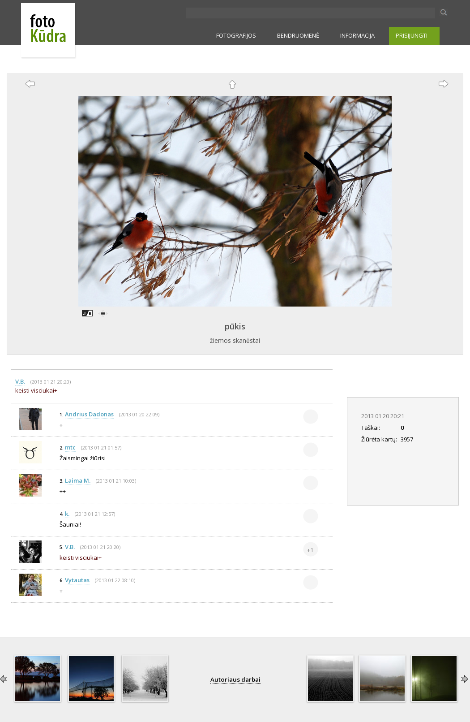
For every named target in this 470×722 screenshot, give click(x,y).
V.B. (20, 381)
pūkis (235, 326)
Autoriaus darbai (235, 679)
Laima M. (77, 480)
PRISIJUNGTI (411, 35)
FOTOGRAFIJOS (236, 35)
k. (67, 514)
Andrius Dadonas (89, 414)
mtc (70, 447)
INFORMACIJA (357, 35)
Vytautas (77, 580)
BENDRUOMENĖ (298, 35)
